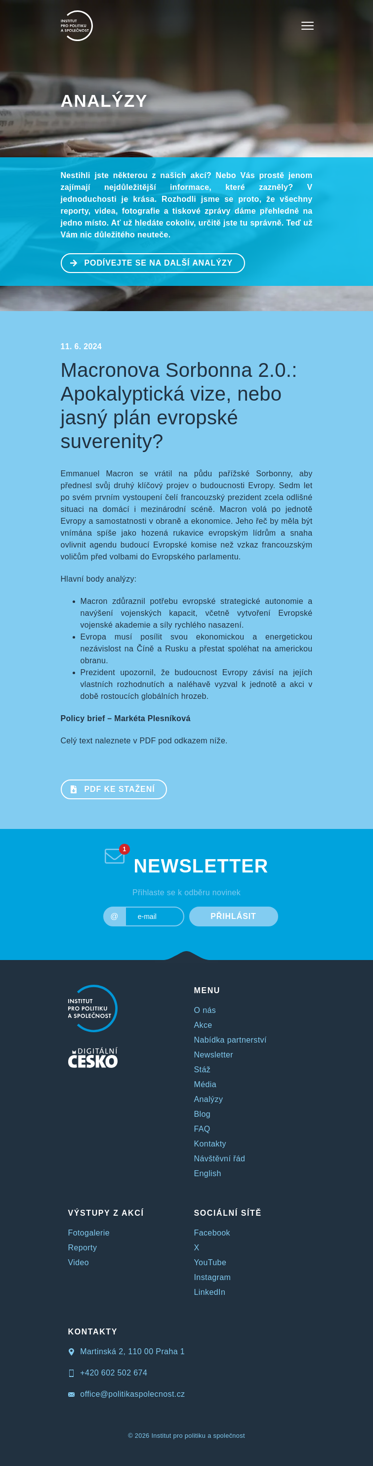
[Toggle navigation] (307, 26)
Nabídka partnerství (230, 1040)
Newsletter (214, 1055)
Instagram (212, 1277)
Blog (202, 1114)
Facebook (212, 1233)
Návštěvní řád (220, 1158)
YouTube (210, 1262)
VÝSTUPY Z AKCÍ (106, 1213)
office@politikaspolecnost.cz (126, 1394)
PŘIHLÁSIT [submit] (233, 916)
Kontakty (210, 1144)
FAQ (202, 1129)
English (207, 1173)
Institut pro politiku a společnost (198, 1435)
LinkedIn (210, 1292)
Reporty (82, 1247)
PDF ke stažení (108, 788)
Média (205, 1084)
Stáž (202, 1069)
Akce (203, 1025)
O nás (205, 1010)
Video (78, 1262)
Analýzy (104, 100)
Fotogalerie (89, 1233)
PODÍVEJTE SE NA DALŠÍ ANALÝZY (147, 262)
